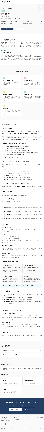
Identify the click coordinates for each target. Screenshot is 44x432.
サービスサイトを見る (19, 28)
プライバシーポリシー (33, 428)
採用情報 (41, 417)
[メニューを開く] (41, 2)
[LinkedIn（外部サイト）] (5, 424)
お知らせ (29, 417)
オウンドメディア (35, 417)
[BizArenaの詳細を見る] (11, 381)
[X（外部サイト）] (1, 424)
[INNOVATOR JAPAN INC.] (4, 418)
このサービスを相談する (7, 28)
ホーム (2, 8)
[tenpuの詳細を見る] (11, 390)
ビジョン (20, 417)
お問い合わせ (16, 419)
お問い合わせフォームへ (16, 409)
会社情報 (15, 417)
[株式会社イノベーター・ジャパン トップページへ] (5, 2)
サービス (6, 8)
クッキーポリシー (40, 428)
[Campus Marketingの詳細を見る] (32, 381)
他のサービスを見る (29, 409)
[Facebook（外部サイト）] (3, 424)
